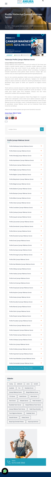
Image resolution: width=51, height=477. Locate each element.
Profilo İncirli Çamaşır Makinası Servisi (19, 283)
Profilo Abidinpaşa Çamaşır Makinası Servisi (21, 146)
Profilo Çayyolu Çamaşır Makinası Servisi (20, 217)
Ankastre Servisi (24, 401)
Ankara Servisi (25, 417)
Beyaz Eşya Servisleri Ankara (16, 422)
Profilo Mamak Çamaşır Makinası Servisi (20, 307)
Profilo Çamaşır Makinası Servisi (20, 26)
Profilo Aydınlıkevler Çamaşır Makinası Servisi (21, 160)
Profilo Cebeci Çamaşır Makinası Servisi (19, 203)
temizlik (36, 384)
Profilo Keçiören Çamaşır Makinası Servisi (20, 292)
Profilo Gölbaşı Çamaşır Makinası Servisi (20, 269)
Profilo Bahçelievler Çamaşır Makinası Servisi (21, 179)
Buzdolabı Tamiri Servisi (15, 405)
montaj (11, 384)
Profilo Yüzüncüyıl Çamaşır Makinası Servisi (20, 368)
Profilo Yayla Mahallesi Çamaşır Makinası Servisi (22, 358)
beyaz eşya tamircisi (33, 422)
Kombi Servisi (22, 396)
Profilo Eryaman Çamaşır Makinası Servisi (20, 245)
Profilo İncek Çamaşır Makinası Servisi (19, 278)
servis (28, 384)
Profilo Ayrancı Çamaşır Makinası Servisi (20, 165)
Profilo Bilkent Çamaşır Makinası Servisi (20, 198)
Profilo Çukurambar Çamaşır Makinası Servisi (21, 222)
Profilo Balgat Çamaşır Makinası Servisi (19, 184)
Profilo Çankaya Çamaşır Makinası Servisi (20, 212)
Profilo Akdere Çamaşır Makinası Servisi (20, 151)
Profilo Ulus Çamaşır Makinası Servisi (19, 344)
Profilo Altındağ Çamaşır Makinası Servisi (20, 156)
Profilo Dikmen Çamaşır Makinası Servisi (20, 231)
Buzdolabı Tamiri (30, 413)
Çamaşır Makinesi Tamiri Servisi (17, 409)
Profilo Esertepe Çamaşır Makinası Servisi (20, 250)
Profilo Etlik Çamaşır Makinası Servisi (19, 259)
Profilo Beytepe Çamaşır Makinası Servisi (20, 193)
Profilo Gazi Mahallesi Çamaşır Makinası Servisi (22, 264)
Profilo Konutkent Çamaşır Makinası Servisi (20, 302)
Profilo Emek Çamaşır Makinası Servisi (19, 240)
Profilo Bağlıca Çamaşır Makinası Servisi (20, 170)
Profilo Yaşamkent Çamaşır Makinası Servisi (21, 354)
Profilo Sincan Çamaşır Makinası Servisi (19, 325)
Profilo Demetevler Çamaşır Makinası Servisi (21, 226)
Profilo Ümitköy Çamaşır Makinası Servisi (20, 349)
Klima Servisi (34, 396)
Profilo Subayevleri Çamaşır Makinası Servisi (21, 330)
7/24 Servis (12, 396)
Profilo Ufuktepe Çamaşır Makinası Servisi (20, 340)
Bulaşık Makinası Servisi (32, 392)
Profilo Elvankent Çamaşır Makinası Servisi (20, 236)
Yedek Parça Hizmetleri (35, 409)
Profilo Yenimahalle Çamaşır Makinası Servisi (21, 363)
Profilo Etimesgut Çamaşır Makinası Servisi (20, 255)
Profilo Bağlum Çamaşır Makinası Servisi (20, 174)
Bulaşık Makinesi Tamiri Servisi (33, 405)
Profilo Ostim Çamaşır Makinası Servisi (19, 311)
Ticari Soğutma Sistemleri (15, 413)
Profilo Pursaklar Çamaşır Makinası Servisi (20, 321)
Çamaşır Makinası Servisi (15, 392)
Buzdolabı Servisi (29, 388)
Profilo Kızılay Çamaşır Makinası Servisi (19, 297)
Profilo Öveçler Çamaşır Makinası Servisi (20, 316)
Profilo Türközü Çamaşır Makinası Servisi (20, 335)
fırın (19, 388)
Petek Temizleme (36, 401)
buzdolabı (11, 388)
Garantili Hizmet (13, 417)
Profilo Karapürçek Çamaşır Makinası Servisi (21, 288)
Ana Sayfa (7, 26)
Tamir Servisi (12, 401)
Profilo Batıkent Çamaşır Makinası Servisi (20, 189)
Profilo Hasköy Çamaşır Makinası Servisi (20, 274)
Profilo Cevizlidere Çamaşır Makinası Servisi (21, 207)
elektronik (19, 384)
